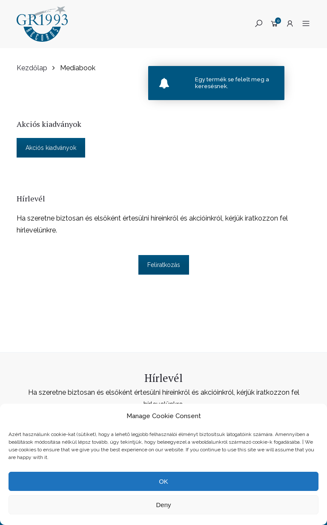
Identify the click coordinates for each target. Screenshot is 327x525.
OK (163, 481)
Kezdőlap (32, 68)
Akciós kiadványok (51, 147)
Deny (163, 504)
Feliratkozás (163, 264)
